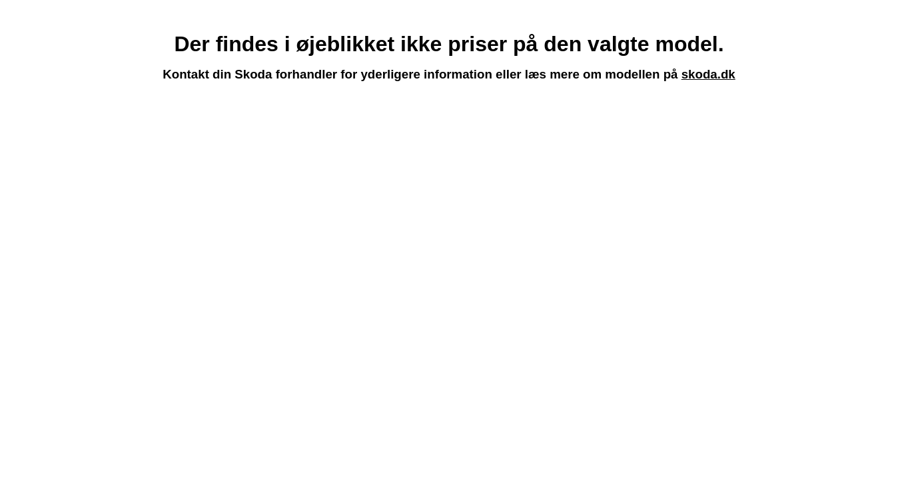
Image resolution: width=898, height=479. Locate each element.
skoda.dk (708, 74)
